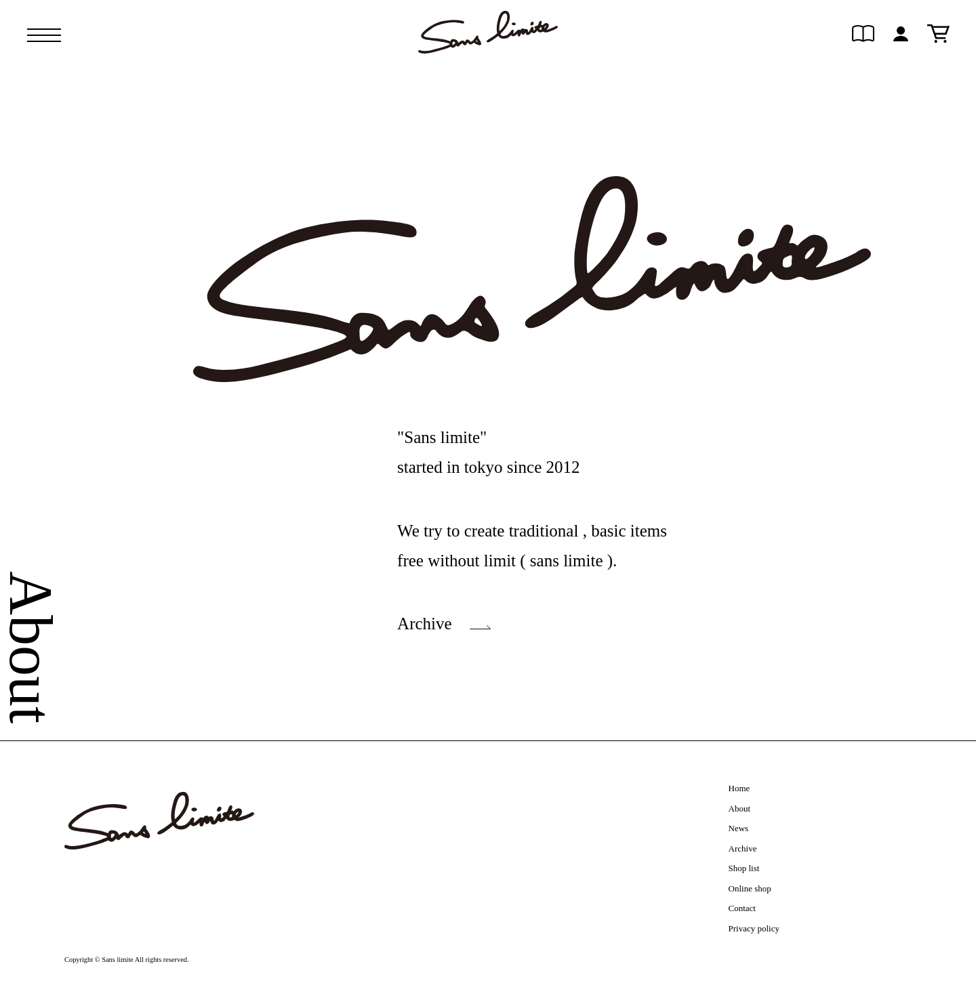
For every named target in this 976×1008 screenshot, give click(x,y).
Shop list (744, 868)
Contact (742, 908)
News (739, 828)
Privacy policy (754, 928)
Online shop (750, 888)
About (740, 808)
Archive (424, 623)
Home (739, 788)
